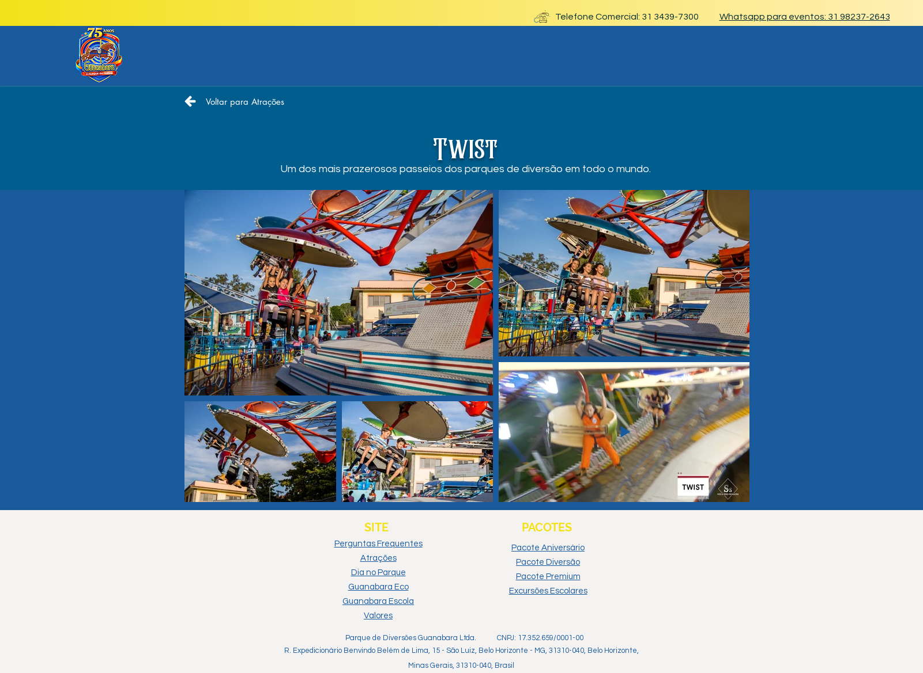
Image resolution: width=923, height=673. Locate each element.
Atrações (378, 558)
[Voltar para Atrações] (234, 101)
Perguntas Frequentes (378, 543)
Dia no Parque (378, 572)
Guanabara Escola (378, 601)
